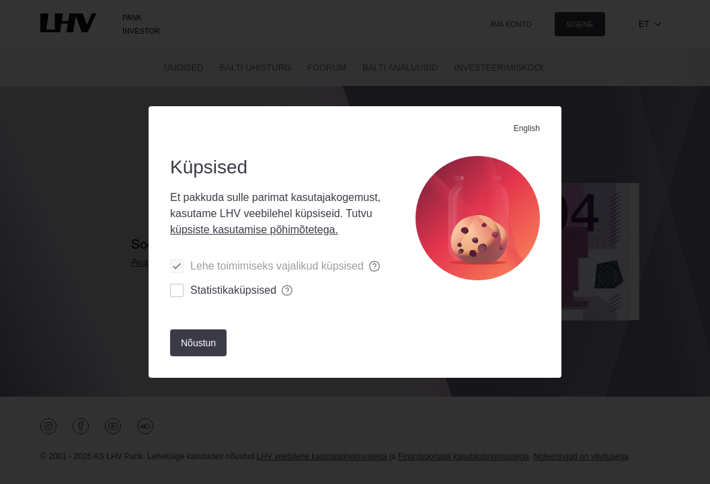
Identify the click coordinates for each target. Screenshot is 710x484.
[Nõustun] (198, 342)
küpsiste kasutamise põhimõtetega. (254, 229)
